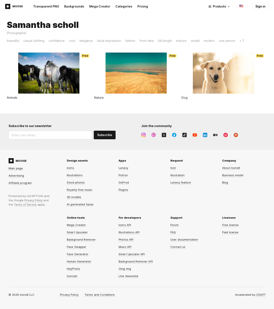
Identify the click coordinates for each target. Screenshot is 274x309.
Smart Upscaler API (132, 254)
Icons (70, 168)
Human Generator (79, 261)
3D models (74, 197)
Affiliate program (20, 183)
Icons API (125, 225)
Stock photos (76, 182)
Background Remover (81, 239)
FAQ (173, 232)
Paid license (230, 232)
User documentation (184, 239)
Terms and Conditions (100, 294)
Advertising (16, 175)
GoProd (124, 182)
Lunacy (123, 168)
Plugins (123, 189)
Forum (174, 225)
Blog (225, 182)
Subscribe (104, 135)
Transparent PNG (46, 6)
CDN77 (260, 294)
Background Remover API (136, 261)
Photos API (126, 239)
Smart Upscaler (77, 232)
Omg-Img (125, 268)
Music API (125, 246)
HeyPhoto (73, 268)
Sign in (260, 6)
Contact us (177, 246)
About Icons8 (231, 168)
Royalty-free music (79, 189)
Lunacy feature (180, 182)
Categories (123, 6)
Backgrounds (74, 6)
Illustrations (75, 175)
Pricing (142, 6)
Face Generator (77, 254)
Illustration (177, 175)
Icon (173, 168)
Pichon (123, 175)
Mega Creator (99, 6)
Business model (232, 175)
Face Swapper (76, 246)
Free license (230, 225)
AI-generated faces (80, 204)
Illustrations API (129, 232)
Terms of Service (25, 204)
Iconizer (72, 276)
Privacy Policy (33, 200)
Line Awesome (128, 276)
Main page (16, 168)
